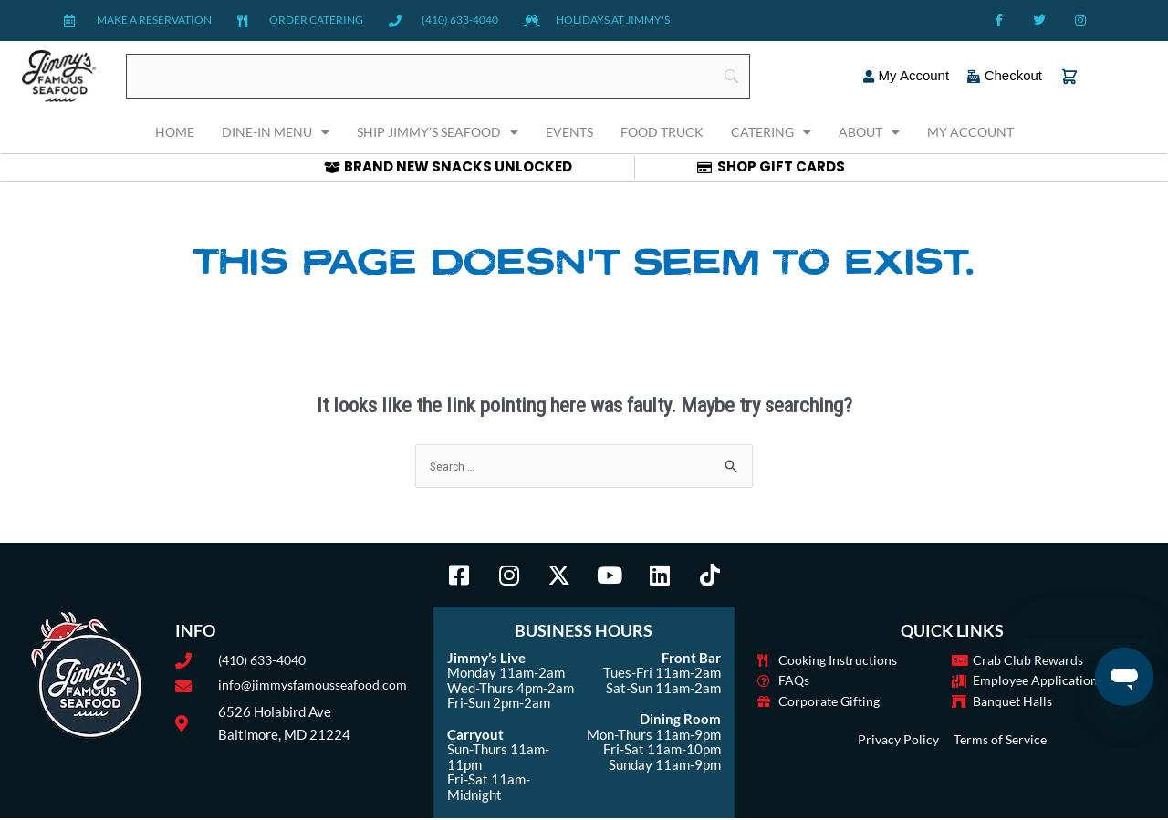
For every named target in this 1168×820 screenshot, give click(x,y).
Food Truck (662, 132)
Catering (771, 132)
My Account (970, 132)
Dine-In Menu (275, 132)
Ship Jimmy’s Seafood (437, 132)
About (869, 132)
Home (174, 132)
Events (569, 132)
